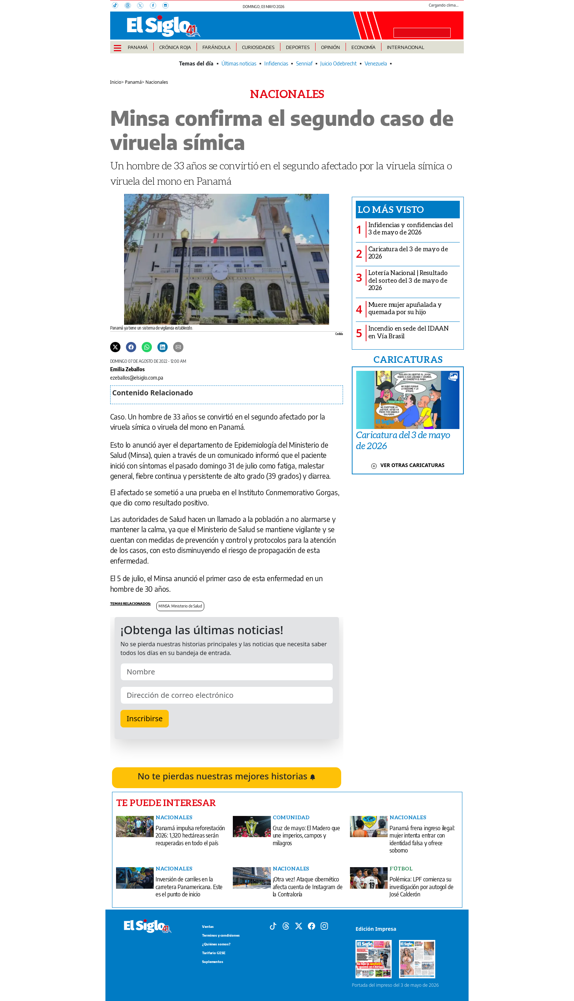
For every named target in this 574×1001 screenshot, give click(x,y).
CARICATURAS (407, 359)
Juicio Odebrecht (338, 63)
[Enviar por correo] (178, 347)
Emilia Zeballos (127, 369)
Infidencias (276, 63)
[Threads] (130, 6)
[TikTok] (118, 6)
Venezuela (376, 63)
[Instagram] (167, 6)
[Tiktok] (273, 925)
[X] (143, 6)
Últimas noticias (238, 63)
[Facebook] (156, 6)
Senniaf (304, 63)
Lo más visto (391, 209)
